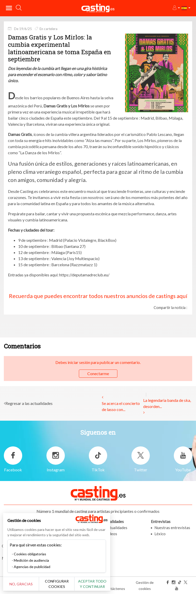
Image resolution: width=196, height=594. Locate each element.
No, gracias (21, 584)
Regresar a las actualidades (29, 403)
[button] (176, 8)
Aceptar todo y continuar (92, 584)
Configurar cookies (57, 584)
